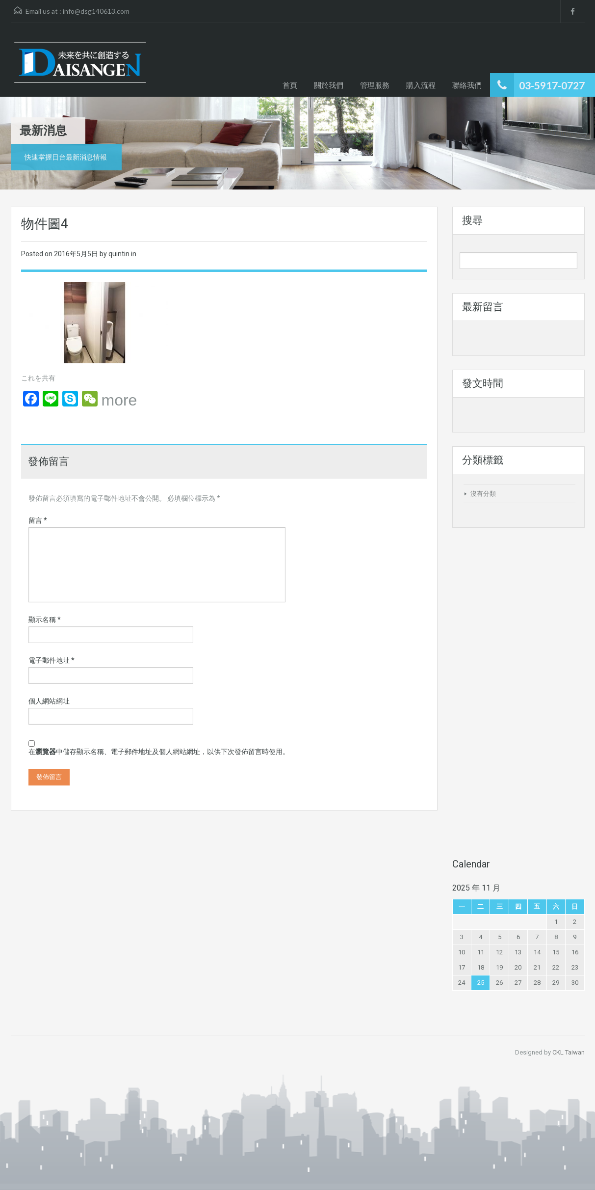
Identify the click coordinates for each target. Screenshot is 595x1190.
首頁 (290, 85)
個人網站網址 (49, 701)
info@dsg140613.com (96, 11)
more (119, 400)
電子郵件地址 (51, 660)
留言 (37, 520)
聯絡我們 (467, 85)
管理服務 (374, 85)
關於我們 (328, 85)
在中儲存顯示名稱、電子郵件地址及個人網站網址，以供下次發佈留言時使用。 (158, 752)
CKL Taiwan (568, 1052)
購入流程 (421, 85)
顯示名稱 (44, 619)
